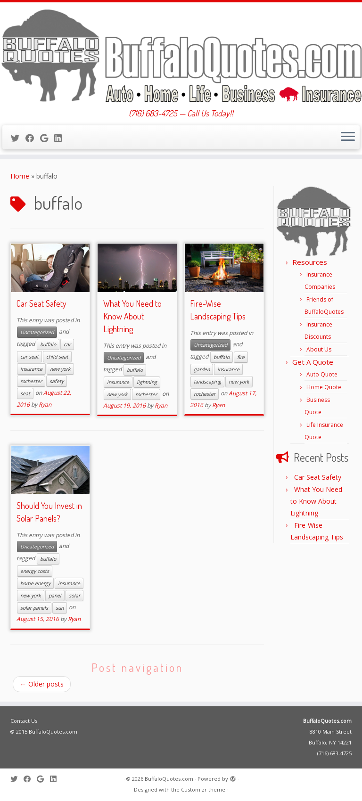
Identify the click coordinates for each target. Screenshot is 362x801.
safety (56, 381)
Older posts (42, 683)
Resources (309, 262)
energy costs (34, 571)
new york (60, 369)
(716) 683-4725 (334, 753)
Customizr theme (203, 789)
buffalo (48, 344)
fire (241, 357)
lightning (147, 382)
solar (74, 595)
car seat (29, 356)
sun (60, 608)
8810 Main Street (331, 731)
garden (202, 369)
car (67, 344)
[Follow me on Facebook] (32, 138)
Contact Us (23, 720)
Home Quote (323, 387)
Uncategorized (37, 332)
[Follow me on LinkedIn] (61, 138)
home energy (35, 583)
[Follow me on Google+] (47, 138)
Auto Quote (321, 374)
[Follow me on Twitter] (18, 138)
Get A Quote (312, 362)
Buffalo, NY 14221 (330, 742)
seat (25, 393)
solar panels (34, 608)
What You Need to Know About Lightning (132, 316)
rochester (31, 381)
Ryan (45, 404)
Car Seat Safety (41, 303)
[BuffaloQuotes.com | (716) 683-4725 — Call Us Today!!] (181, 55)
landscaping (207, 381)
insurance (31, 369)
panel (55, 595)
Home (19, 176)
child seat (57, 356)
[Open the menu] (348, 138)
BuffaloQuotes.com (327, 720)
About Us (318, 349)
